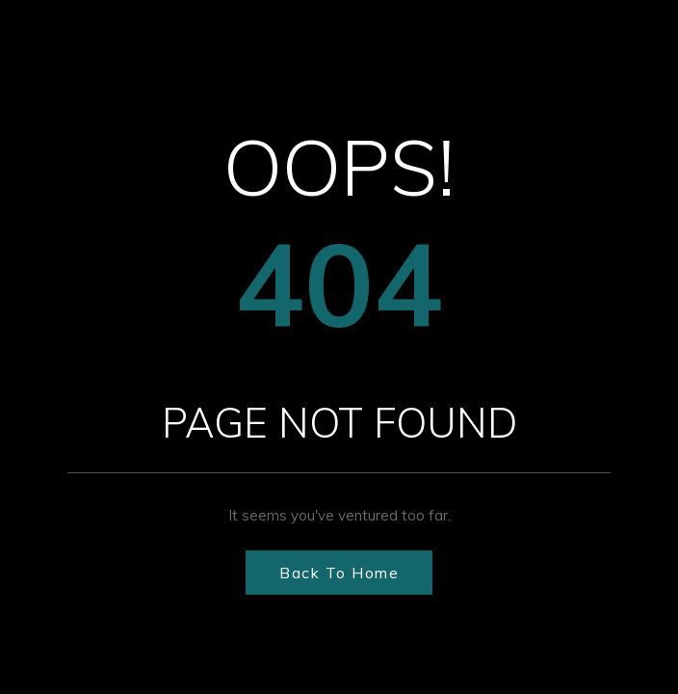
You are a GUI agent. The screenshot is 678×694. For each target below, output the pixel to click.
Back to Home (339, 572)
